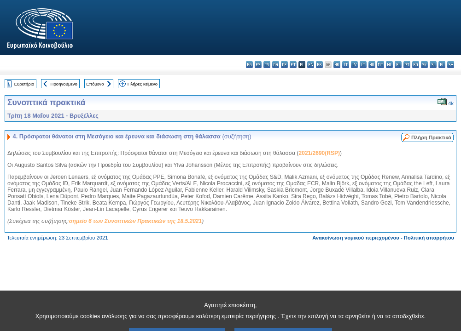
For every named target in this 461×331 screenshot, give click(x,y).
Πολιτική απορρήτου (429, 237)
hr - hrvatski (336, 64)
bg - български (249, 64)
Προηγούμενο (63, 83)
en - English (310, 64)
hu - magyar (371, 64)
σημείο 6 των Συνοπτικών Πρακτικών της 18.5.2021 (135, 221)
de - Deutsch (284, 64)
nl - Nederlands (389, 64)
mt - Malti (380, 64)
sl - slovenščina (433, 64)
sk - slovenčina (424, 64)
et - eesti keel (293, 64)
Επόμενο (95, 83)
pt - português (406, 64)
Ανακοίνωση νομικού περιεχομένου (355, 237)
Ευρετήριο (24, 83)
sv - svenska (450, 64)
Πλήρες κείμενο (143, 83)
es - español (258, 64)
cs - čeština (266, 64)
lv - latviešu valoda (354, 64)
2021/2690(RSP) (319, 153)
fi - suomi (441, 64)
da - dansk (275, 64)
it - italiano (345, 64)
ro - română (415, 64)
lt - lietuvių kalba (363, 64)
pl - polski (398, 64)
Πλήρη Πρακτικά (431, 137)
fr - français (319, 64)
